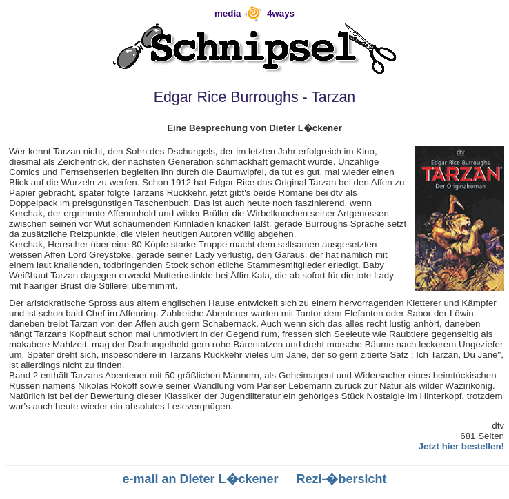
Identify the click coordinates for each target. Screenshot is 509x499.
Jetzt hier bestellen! (461, 446)
